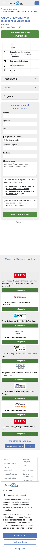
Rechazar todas (20, 542)
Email (5, 129)
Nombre (6, 112)
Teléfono (6, 153)
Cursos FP (27, 466)
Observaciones (9, 161)
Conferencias (28, 470)
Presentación (10, 79)
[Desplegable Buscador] (37, 3)
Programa (8, 96)
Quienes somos (10, 463)
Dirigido (7, 87)
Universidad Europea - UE (11, 27)
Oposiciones (27, 480)
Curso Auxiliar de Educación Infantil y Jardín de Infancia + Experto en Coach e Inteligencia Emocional (19, 283)
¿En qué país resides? (12, 137)
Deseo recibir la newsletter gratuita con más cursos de (21, 203)
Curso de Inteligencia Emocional (14, 337)
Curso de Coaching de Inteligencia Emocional (19, 321)
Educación (30, 446)
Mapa (6, 459)
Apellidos (7, 121)
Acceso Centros (10, 478)
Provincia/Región (10, 145)
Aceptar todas (20, 535)
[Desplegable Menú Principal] (4, 3)
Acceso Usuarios (10, 474)
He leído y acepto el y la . (20, 187)
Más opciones (20, 549)
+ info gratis (20, 290)
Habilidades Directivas (14, 446)
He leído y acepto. (20, 192)
